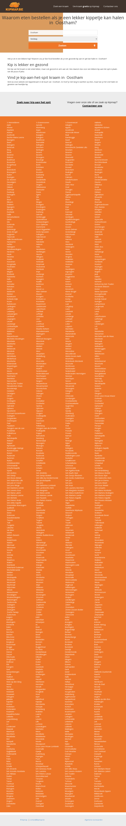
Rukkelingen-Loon (72, 455)
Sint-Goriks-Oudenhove (74, 478)
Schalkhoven (70, 460)
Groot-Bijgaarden (43, 229)
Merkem (97, 351)
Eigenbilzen (99, 194)
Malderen (10, 331)
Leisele (68, 314)
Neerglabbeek (100, 373)
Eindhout (9, 662)
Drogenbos (10, 659)
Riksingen (40, 445)
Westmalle (69, 577)
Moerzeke (40, 361)
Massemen (99, 334)
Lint (95, 721)
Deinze (9, 652)
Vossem (68, 552)
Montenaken (41, 363)
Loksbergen (99, 324)
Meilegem (98, 344)
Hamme (68, 239)
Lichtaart (68, 319)
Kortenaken (11, 709)
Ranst (67, 759)
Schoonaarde (12, 465)
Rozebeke (40, 453)
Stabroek (97, 774)
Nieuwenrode (70, 383)
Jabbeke (9, 699)
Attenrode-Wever (72, 132)
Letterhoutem (100, 316)
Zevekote (40, 607)
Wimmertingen (71, 590)
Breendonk (11, 170)
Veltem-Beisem (12, 535)
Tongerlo (10, 525)
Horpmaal (40, 264)
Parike (67, 423)
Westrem (39, 580)
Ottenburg (69, 413)
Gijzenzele (98, 219)
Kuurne (97, 711)
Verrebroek (69, 535)
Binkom (9, 157)
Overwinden (99, 421)
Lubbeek (68, 726)
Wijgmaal (69, 585)
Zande (97, 600)
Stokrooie (10, 515)
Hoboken (98, 257)
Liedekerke (98, 719)
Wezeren (39, 582)
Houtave (68, 264)
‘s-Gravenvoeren (42, 122)
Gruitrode (98, 232)
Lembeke (40, 316)
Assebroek (69, 130)
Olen (8, 746)
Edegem (68, 659)
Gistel (67, 672)
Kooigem (39, 296)
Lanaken (68, 714)
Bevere (39, 152)
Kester (97, 289)
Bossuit (97, 165)
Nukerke (97, 388)
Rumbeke (98, 455)
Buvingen (10, 177)
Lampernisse (99, 304)
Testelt (97, 518)
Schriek (97, 465)
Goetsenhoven (100, 222)
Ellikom (68, 662)
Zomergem (69, 801)
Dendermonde (71, 652)
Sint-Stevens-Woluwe (103, 500)
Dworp (68, 192)
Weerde (68, 570)
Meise (38, 731)
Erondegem (40, 207)
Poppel (39, 433)
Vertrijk (97, 535)
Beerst (97, 140)
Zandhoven (98, 796)
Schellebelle (40, 463)
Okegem (97, 393)
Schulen (39, 468)
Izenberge (40, 274)
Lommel (97, 724)
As (37, 624)
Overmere (40, 421)
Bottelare (40, 167)
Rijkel (67, 443)
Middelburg (40, 356)
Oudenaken (70, 416)
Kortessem (69, 709)
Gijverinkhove (41, 219)
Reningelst (98, 440)
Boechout (10, 639)
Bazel (67, 140)
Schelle (9, 766)
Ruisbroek (10, 455)
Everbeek (10, 212)
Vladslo (9, 542)
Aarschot (97, 617)
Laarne (38, 714)
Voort (67, 550)
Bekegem (10, 145)
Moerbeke (69, 358)
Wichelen (10, 793)
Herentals (39, 684)
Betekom (98, 150)
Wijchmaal (10, 585)
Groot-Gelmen (71, 229)
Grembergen (99, 227)
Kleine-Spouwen (101, 291)
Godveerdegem (42, 222)
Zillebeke (98, 610)
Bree (96, 644)
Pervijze (97, 426)
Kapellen (97, 279)
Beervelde (40, 142)
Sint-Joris (39, 483)
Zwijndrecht (99, 806)
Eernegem (10, 194)
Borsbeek (69, 642)
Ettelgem (98, 209)
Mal (96, 329)
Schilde (67, 766)
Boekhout (10, 160)
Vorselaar (98, 784)
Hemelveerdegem (13, 249)
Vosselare (40, 552)
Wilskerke (40, 590)
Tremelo (97, 781)
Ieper (38, 697)
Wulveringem (11, 600)
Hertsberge (99, 252)
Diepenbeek (69, 654)
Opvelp (68, 411)
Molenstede (11, 363)
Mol (7, 739)
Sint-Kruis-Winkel (101, 485)
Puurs (38, 759)
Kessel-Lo (40, 289)
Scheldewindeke (13, 463)
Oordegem (11, 401)
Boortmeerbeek (100, 639)
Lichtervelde (70, 719)
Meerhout (10, 731)
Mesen (97, 734)
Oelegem (69, 391)
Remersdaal (41, 440)
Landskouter (41, 306)
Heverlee (10, 257)
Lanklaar (10, 309)
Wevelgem (69, 791)
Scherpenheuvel (42, 766)
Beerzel (68, 142)
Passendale (99, 423)
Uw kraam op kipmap (86, 6)
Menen (97, 731)
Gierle (8, 219)
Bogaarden (69, 160)
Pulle (8, 436)
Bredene (68, 644)
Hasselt (39, 679)
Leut (38, 319)
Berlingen (40, 150)
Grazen (68, 227)
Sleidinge (39, 503)
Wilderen (39, 587)
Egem (38, 194)
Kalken (97, 276)
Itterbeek (10, 274)
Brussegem (11, 172)
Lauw (67, 309)
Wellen (38, 788)
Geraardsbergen (12, 672)
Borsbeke (69, 165)
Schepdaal (98, 463)
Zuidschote (11, 614)
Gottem (9, 227)
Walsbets (39, 562)
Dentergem (98, 652)
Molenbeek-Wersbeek (74, 361)
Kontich (68, 706)
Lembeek (10, 316)
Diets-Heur (69, 184)
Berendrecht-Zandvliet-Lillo (76, 147)
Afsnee (9, 127)
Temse (97, 776)
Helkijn (67, 682)
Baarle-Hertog (100, 624)
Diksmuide (10, 657)
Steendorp (10, 510)
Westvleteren (99, 580)
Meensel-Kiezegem (44, 339)
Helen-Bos (98, 247)
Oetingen (39, 393)
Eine (8, 197)
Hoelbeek (40, 259)
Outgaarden (11, 418)
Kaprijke (39, 701)
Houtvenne (40, 266)
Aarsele (39, 125)
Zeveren (97, 607)
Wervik (96, 788)
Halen (38, 677)
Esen (67, 209)
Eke (37, 197)
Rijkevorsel (69, 761)
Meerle (68, 341)
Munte (9, 371)
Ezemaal (68, 212)
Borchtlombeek (100, 162)
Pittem (67, 756)
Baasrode (98, 135)
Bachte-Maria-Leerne (15, 137)
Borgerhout (11, 165)
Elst (7, 664)
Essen (38, 664)
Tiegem (39, 520)
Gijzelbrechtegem (72, 219)
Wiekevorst (69, 582)
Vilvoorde (68, 784)
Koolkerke (69, 296)
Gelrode (39, 214)
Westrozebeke (71, 580)
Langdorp (69, 306)
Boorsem (69, 162)
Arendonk (10, 624)
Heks (38, 247)
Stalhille (68, 508)
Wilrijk (96, 587)
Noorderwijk (11, 388)
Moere (97, 358)
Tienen (9, 781)
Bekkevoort (98, 629)
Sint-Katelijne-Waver (102, 769)
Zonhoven (98, 801)
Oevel (67, 393)
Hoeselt (97, 689)
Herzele (97, 687)
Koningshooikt (100, 294)
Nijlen (67, 744)
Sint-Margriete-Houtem (74, 490)
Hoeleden (69, 259)
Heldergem (69, 247)
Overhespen (11, 421)
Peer (8, 756)
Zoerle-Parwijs (12, 612)
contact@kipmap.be (37, 820)
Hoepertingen (100, 259)
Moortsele (98, 363)
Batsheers (98, 137)
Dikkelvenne (41, 187)
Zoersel (39, 801)
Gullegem (40, 234)
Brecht (38, 644)
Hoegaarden (41, 689)
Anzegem (68, 622)
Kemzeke (10, 284)
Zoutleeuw (69, 803)
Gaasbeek (40, 667)
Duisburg (10, 192)
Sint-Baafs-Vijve (71, 473)
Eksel (8, 199)
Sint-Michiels (11, 498)
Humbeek (40, 269)
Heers (96, 679)
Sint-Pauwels (41, 498)
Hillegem (39, 257)
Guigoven (10, 234)
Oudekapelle (41, 416)
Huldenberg (69, 694)
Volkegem (69, 547)
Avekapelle (98, 132)
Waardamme (99, 557)
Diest (96, 654)
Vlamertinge (41, 542)
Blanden (97, 157)
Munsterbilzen (100, 368)
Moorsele (69, 363)
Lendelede (98, 716)
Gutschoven (70, 234)
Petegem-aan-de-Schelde (46, 428)
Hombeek (98, 262)
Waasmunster (70, 786)
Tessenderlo (70, 779)
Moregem (40, 366)
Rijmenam (10, 445)
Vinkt (67, 540)
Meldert (39, 346)
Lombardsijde (12, 326)
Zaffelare (39, 600)
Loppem (68, 326)
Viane (38, 537)
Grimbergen (40, 674)
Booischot (10, 162)
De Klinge (98, 177)
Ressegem (40, 443)
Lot (95, 326)
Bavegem (10, 140)
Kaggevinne (70, 276)
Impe (38, 271)
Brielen (39, 170)
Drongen (68, 189)
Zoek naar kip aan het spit (34, 102)
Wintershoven (12, 592)
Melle (67, 731)
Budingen (69, 172)
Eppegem (10, 207)
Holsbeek (10, 692)
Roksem (39, 448)
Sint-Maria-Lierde (43, 493)
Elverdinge (69, 202)
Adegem (68, 125)
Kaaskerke (10, 276)
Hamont (97, 239)
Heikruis (39, 244)
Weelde (39, 570)
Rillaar (67, 445)
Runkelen (69, 458)
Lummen (97, 726)
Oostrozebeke (70, 749)
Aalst (8, 125)
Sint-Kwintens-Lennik (15, 488)
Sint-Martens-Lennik (44, 495)
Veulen (9, 537)
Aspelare (10, 130)
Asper (38, 130)
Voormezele (41, 550)
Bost (8, 167)
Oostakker (40, 401)
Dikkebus (98, 184)
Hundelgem (70, 269)
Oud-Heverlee (70, 751)
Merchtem (10, 734)
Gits (8, 222)
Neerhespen (41, 376)
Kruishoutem (70, 711)
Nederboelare (41, 371)
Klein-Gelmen (41, 291)
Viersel (97, 537)
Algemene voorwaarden (94, 820)
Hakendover (41, 237)
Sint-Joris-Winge (13, 485)
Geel (8, 669)
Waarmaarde (41, 560)
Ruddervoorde (71, 453)
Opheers (10, 408)
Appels (68, 127)
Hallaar (68, 237)
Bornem (39, 642)
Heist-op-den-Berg (13, 682)
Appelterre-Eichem (101, 127)
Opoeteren (11, 411)
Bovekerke (98, 167)
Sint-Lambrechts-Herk (45, 488)
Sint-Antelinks (41, 473)
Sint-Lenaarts (99, 488)
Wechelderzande (13, 570)
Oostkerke (10, 403)
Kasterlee (68, 701)
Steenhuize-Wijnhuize (74, 510)
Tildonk (39, 523)
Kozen (9, 301)
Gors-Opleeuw (42, 224)
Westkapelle (11, 577)
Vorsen (97, 550)
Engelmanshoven (101, 204)
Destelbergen (41, 654)
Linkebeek (69, 721)
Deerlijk (68, 649)
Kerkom (68, 284)
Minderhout (11, 358)
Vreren (38, 555)
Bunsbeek (69, 647)
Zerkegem (10, 607)
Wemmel (68, 788)
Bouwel (68, 167)
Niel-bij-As (98, 381)
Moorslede (40, 739)
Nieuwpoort (40, 744)
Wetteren (39, 791)
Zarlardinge (69, 602)
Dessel (9, 654)
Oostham (98, 401)
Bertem (9, 634)
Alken (96, 619)
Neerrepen (69, 378)
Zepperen (98, 605)
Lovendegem (41, 726)
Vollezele (98, 547)
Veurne (38, 784)
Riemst (38, 761)
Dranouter (40, 189)
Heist (96, 244)
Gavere (97, 667)
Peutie (67, 428)
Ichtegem (10, 697)
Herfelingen (40, 252)
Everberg (39, 212)
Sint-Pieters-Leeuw (43, 774)
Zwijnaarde (99, 614)
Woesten (39, 592)
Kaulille (39, 281)
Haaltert (9, 677)
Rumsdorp (40, 458)
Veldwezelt (69, 532)
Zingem (9, 801)
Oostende (69, 746)
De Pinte (39, 649)
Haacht (97, 674)
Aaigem (9, 617)
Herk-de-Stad (99, 684)
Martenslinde (70, 334)
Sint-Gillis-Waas (71, 769)
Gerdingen (69, 217)
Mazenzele (69, 336)
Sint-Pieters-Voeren (44, 500)
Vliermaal (10, 545)
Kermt (38, 286)
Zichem (39, 610)
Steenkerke (99, 510)
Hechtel (68, 679)
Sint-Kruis (69, 485)
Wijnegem (69, 793)
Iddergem (98, 269)
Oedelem (10, 391)
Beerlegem (69, 627)
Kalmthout (40, 699)
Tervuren (39, 779)
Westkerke (40, 577)
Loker (67, 324)
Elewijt (97, 199)
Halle (96, 237)
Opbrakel (10, 406)
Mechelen (98, 729)
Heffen (9, 244)
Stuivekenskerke (13, 518)
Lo (7, 724)
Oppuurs (39, 411)
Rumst (96, 764)
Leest (96, 311)
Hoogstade (11, 264)
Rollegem (69, 448)
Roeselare (98, 761)
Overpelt (97, 754)
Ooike (38, 398)
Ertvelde (9, 209)
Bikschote (10, 637)
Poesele (68, 431)
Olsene (39, 396)
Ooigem (9, 398)
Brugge (9, 647)
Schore (39, 465)
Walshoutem (70, 562)
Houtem (97, 264)
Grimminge (11, 229)
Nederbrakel (70, 371)
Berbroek (10, 147)
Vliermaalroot (41, 545)
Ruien (96, 453)
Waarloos (10, 560)
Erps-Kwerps (99, 207)
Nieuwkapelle (99, 383)
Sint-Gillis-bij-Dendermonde (47, 478)
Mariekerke (99, 331)
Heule (8, 254)
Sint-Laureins (41, 771)
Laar (67, 304)
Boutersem (98, 642)
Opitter (68, 408)
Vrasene (97, 552)
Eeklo (96, 659)
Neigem (39, 381)
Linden (38, 321)
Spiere (38, 508)
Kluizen (39, 294)
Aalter (67, 617)
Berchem (39, 147)
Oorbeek (98, 398)
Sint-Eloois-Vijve (100, 475)
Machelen (69, 329)
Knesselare (69, 704)
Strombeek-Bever (101, 515)
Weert (96, 570)
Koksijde (39, 706)
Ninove (97, 744)
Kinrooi (9, 704)
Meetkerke (10, 344)
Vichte (67, 537)
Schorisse (69, 465)
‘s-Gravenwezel (71, 122)
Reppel (9, 443)
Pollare (97, 431)
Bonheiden (40, 639)
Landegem (10, 306)
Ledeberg (10, 311)
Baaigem (39, 135)
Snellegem (98, 505)
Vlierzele (68, 545)
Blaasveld (69, 157)
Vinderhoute (11, 540)
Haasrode (10, 237)
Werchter (98, 572)
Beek (38, 627)
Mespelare (40, 353)
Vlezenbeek (99, 542)
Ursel (67, 527)
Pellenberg (40, 426)
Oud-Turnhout (100, 751)
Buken (9, 175)
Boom (67, 639)
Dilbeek (39, 657)
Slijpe (67, 503)
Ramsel (68, 436)
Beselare (68, 150)
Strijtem (68, 515)
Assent (97, 130)
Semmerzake (70, 468)
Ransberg (40, 438)
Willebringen (70, 587)
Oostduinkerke (71, 401)
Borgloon (10, 642)
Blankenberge (70, 637)
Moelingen (69, 736)
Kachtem (39, 276)
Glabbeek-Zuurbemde (103, 672)
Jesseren (68, 274)
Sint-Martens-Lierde (73, 495)
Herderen (10, 252)
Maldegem (69, 729)
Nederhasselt (12, 373)
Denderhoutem (71, 179)
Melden (9, 346)
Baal (67, 135)
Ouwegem (69, 418)
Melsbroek (10, 349)
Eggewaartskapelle (72, 194)
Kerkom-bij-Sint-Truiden (104, 284)
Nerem (68, 381)
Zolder (38, 612)
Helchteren (40, 682)
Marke (9, 334)
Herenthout (69, 684)
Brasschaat (10, 644)
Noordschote (41, 388)
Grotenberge (70, 232)
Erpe (67, 207)
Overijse (68, 754)
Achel (67, 619)
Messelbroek (70, 353)
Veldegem (40, 532)
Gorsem (68, 224)
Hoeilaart (68, 689)
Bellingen (69, 145)
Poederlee (10, 431)
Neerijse (68, 376)
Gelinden (98, 212)
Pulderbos (98, 433)
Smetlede (40, 505)
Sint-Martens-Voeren (102, 495)
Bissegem (40, 157)
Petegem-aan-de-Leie (15, 428)
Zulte (8, 806)
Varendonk (40, 530)
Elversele (98, 202)
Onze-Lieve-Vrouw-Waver (104, 396)
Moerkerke (11, 361)
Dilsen (67, 657)
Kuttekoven (11, 304)
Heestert (98, 242)
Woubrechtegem (13, 597)
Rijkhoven (98, 443)
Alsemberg (40, 127)
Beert (8, 142)
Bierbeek (97, 634)
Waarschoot (40, 786)
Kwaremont (41, 304)
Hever (96, 254)
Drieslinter (98, 657)
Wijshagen (98, 585)
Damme (97, 647)
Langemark (99, 306)
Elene (67, 199)
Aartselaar (40, 619)
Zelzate (68, 798)
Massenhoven (12, 336)
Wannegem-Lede (72, 565)
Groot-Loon (99, 229)
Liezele (9, 321)
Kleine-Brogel (70, 291)
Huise (67, 266)
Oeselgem (10, 393)
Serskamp (98, 468)
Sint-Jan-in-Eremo (101, 480)
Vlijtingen (98, 545)
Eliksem (9, 202)
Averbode (10, 135)
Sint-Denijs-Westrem (73, 475)
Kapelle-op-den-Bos (102, 699)
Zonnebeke (10, 803)
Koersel (68, 294)
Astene (9, 132)
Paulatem (10, 426)
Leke (96, 314)
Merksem (10, 353)
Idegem (9, 271)
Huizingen (98, 266)
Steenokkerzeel (42, 776)
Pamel (38, 423)
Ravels (96, 759)
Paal (8, 423)
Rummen (10, 458)
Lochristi (39, 724)
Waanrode (40, 557)
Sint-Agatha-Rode (72, 470)
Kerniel (68, 286)
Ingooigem (69, 271)
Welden (9, 572)
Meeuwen (40, 344)
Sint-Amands (11, 769)
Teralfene (40, 518)
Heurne (39, 254)
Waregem (10, 788)
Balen (8, 627)
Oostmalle (40, 749)
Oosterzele (98, 746)
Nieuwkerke (11, 744)
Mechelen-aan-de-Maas (104, 336)
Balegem (39, 137)
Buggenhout (41, 647)
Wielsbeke (40, 793)
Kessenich (69, 289)
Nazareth (98, 739)
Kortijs (68, 299)
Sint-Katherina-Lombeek (46, 485)
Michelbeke (11, 356)
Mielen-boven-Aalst (73, 356)
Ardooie (97, 622)
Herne (8, 687)
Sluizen (97, 503)
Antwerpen (40, 622)
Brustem (39, 172)
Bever (38, 634)
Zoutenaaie (99, 612)
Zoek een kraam (60, 6)
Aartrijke (9, 619)
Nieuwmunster (42, 386)
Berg (96, 147)
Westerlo (10, 791)
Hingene (68, 257)
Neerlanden (99, 376)
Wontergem (41, 595)
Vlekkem (68, 542)
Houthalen (10, 266)
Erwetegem (40, 209)
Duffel (38, 659)
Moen (38, 358)
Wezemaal (10, 582)
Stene (8, 513)
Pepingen (39, 756)
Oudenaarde (11, 754)
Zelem (67, 605)
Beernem (98, 627)
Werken (9, 575)
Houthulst (98, 692)
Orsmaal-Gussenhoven (15, 413)
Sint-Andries (11, 473)
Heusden (68, 254)
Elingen (39, 202)
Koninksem (11, 296)
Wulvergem (99, 597)
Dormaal (10, 189)
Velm (96, 532)
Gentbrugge (41, 217)
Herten (68, 252)
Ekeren (68, 197)
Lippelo (97, 321)
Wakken (97, 560)
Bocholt (97, 637)
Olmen (9, 396)
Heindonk (69, 244)
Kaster (9, 281)
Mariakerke (69, 331)
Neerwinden (11, 381)
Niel (66, 741)
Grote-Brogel (11, 232)
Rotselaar (39, 764)
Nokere (97, 386)
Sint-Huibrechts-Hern (102, 478)
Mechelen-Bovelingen (15, 339)
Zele (37, 798)
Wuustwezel (70, 796)
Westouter (10, 580)
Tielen (67, 520)
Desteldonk (40, 182)
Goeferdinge (70, 222)
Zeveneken (69, 607)
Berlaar (68, 632)
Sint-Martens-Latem (102, 771)
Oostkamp (10, 749)
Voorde (9, 550)
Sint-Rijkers (69, 500)
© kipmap (23, 820)
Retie (8, 761)
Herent (9, 684)
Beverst (68, 155)
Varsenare (69, 530)
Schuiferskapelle (13, 468)
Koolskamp (99, 296)
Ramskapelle (99, 436)
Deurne (97, 182)
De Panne (10, 649)
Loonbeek (40, 326)
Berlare (97, 632)
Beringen (39, 632)
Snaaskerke (70, 505)
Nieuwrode (69, 386)
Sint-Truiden (70, 774)
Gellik (8, 214)
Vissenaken (99, 540)
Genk (67, 669)
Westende (98, 575)
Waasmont (69, 560)
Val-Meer (10, 530)
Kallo (8, 279)
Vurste (9, 557)
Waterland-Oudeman (15, 567)
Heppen (97, 249)
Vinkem (39, 540)
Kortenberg (40, 709)
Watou (68, 567)
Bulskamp (40, 175)
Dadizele (39, 177)
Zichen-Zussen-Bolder (74, 610)
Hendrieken (40, 249)
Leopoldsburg (11, 719)
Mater (38, 336)
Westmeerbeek (100, 577)
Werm (38, 575)
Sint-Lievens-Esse (13, 490)
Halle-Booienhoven (14, 239)
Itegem (97, 271)
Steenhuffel (40, 510)
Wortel (97, 595)
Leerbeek (69, 311)
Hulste (9, 269)
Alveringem (10, 622)
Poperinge (98, 756)
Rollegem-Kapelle (101, 448)
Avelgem (68, 624)
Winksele (98, 590)
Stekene (68, 776)
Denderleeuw (41, 652)
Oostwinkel (99, 403)
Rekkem (9, 440)
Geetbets (39, 669)
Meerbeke (10, 341)
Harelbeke (10, 679)
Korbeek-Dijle (12, 299)
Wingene (9, 796)
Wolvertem (69, 592)
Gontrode (10, 224)
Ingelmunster (70, 697)
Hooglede (39, 692)
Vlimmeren (10, 547)
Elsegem (97, 662)
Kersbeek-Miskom (101, 286)
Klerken (9, 294)
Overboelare (99, 418)
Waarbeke (69, 557)
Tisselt (68, 523)
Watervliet (40, 567)
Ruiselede (69, 764)
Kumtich (68, 301)
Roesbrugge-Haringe (14, 448)
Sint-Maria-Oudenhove (74, 493)
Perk (67, 426)
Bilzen (38, 637)
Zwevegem (69, 806)
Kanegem (40, 279)
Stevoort (68, 513)
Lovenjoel (10, 329)
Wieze (96, 582)
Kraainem (10, 711)
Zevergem (10, 610)
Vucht (96, 555)
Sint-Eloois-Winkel (13, 478)
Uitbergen (98, 525)
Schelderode (99, 460)
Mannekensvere (42, 331)
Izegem (97, 697)
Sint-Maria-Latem (13, 493)
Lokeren (68, 724)
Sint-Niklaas (11, 774)
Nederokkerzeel (42, 373)
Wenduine (69, 572)
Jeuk (96, 274)
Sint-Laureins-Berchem (74, 488)
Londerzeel (10, 726)
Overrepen (69, 421)
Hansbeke (40, 242)
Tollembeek (99, 523)
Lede (38, 716)
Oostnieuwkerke (71, 403)
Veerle (9, 532)
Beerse (9, 629)
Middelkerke (40, 736)
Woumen (39, 597)
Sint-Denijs (11, 475)
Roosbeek (69, 450)
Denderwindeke (100, 179)
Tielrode (97, 520)
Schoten (97, 766)
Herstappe (69, 687)
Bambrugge (70, 137)
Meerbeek (98, 339)
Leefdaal (39, 311)
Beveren (68, 152)
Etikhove (97, 664)
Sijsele (9, 470)
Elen (37, 199)
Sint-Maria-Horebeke (102, 490)
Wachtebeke (99, 786)
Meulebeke (10, 736)
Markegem (40, 334)
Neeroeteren (41, 378)
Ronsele (39, 450)
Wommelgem (41, 796)
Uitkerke (9, 527)
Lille (37, 721)
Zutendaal (40, 806)
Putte (8, 759)
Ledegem (68, 716)
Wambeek (10, 565)
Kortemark (98, 706)
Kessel (9, 289)
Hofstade (40, 262)
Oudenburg (40, 754)
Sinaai (38, 470)
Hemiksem (98, 682)
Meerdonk (40, 341)
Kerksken (10, 286)
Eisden (38, 662)
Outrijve (39, 418)
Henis (67, 249)
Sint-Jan (68, 480)
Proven (68, 433)
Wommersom (100, 592)
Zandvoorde (11, 602)
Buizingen (98, 172)
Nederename (99, 371)
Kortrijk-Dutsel (100, 299)
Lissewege (10, 324)
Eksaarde (98, 197)
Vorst (8, 552)
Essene (68, 664)
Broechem (69, 170)
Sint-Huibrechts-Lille (14, 480)
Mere (38, 351)
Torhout (68, 781)
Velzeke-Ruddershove (44, 535)
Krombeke (40, 301)
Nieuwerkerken (100, 741)
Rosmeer (98, 450)
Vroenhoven (70, 555)
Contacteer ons (110, 6)
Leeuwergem (11, 314)
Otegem (39, 413)
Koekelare (10, 706)
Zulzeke (39, 614)
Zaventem (10, 798)
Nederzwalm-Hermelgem (75, 373)
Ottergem (98, 413)
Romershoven (12, 450)
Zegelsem (40, 605)
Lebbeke (9, 716)
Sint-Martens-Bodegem (104, 493)
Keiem (67, 281)
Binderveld (98, 155)
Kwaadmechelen (13, 714)
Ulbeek (39, 527)
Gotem (97, 224)
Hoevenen (10, 262)
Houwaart (10, 694)
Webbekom (99, 567)
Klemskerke (40, 704)
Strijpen (39, 515)
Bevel (8, 152)
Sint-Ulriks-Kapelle (13, 503)
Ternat (9, 779)
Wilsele (9, 590)
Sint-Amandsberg (101, 470)
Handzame (11, 242)
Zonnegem (69, 612)
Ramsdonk (40, 436)
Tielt (8, 523)
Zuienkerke (98, 803)
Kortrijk (97, 709)
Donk (96, 187)
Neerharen (10, 376)
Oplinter (97, 408)
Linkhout (68, 321)
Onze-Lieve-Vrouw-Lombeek (47, 746)
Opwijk (38, 751)
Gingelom (39, 672)
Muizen (97, 366)
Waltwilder (98, 562)
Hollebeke (69, 262)
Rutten (9, 460)
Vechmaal (98, 530)
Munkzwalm (70, 368)
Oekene (39, 391)
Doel (67, 187)
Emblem (9, 204)
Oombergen (70, 398)
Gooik (8, 674)
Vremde (9, 555)
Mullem (39, 368)
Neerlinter (10, 378)
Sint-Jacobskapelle (43, 480)
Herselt (38, 687)
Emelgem (40, 204)
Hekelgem (10, 247)
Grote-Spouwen (42, 232)
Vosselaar (10, 786)
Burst (96, 175)
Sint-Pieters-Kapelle (73, 498)
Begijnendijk (70, 629)
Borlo (38, 165)
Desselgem (11, 182)
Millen (96, 356)
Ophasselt (98, 406)
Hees (67, 242)
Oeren (97, 391)
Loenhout (40, 324)
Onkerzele (69, 396)
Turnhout (10, 784)
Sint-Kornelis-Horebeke (15, 771)
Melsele (39, 349)
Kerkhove (40, 284)
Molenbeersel (100, 361)
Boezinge (40, 160)
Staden (9, 776)
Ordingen (98, 411)
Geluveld (68, 214)
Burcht (68, 175)
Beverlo (39, 155)
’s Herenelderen (12, 122)
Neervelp (98, 378)
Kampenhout (70, 699)
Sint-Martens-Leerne (14, 495)
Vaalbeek (98, 527)
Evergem (9, 667)
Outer (96, 416)
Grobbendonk (70, 674)
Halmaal (39, 239)
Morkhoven (70, 366)
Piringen (97, 428)
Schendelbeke (70, 463)
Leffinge (39, 314)
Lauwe (97, 309)
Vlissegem (40, 547)
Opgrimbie (69, 406)
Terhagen (69, 518)
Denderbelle (41, 179)
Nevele (38, 741)
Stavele (97, 508)
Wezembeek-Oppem (102, 791)
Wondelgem (11, 595)
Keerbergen (98, 701)
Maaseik (9, 729)
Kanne (67, 279)
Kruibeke (39, 711)
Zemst (96, 798)
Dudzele (97, 189)
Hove (38, 694)
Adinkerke (98, 125)
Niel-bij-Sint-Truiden (14, 383)
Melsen (68, 349)
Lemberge (69, 316)
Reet (67, 438)
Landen (97, 714)
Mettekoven (99, 353)
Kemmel (97, 281)
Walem (9, 562)
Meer (67, 339)
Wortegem (69, 595)
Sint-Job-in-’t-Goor (13, 483)
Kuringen (98, 301)
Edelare (97, 192)
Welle (38, 572)
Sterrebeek (40, 513)
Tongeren (39, 781)
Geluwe (97, 214)
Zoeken (62, 45)
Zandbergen (70, 600)
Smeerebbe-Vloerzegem (16, 505)
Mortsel (68, 739)
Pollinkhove (11, 433)
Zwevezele (69, 614)
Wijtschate (10, 587)
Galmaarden (70, 667)
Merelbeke (40, 734)
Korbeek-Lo (41, 299)
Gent (96, 669)
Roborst (97, 445)
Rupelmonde (99, 458)
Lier (7, 721)
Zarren (97, 602)
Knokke (97, 704)
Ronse (8, 764)
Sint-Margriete (42, 490)
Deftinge (97, 649)
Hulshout (97, 694)
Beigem (97, 142)
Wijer (38, 585)
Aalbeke (97, 122)
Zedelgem (10, 605)
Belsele (97, 145)
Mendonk (10, 351)
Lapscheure (40, 309)
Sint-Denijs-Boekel (43, 475)
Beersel (39, 629)
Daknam (68, 177)
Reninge (68, 440)
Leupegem (10, 319)
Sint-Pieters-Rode (13, 500)
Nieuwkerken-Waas (14, 386)
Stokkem (98, 513)
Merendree (69, 351)
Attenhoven (40, 132)
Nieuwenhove (41, 383)
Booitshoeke (41, 162)
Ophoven (39, 408)
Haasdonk (98, 234)
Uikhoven (69, 525)
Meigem (68, 344)
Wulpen (68, 597)
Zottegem (40, 803)
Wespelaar (69, 575)
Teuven (9, 520)
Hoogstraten (70, 692)
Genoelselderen (12, 217)
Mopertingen (11, 366)
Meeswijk (98, 341)
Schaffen (39, 460)
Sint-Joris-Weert (100, 483)
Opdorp (39, 406)
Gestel (97, 217)
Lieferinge (98, 319)
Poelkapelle (40, 431)
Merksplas (69, 734)
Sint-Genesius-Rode (43, 769)
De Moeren (11, 179)
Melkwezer (98, 346)
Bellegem (40, 145)
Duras (38, 192)
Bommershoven (101, 160)
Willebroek (98, 793)
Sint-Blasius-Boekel (102, 473)
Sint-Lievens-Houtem (73, 771)
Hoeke (9, 259)
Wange (39, 565)
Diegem (39, 184)
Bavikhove (40, 140)
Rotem (9, 453)
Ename (68, 204)
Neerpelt (9, 741)
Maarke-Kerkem (42, 329)
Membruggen (99, 349)
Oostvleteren (99, 749)
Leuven (38, 719)
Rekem (97, 438)
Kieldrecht (10, 291)
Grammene (40, 227)
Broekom (98, 170)
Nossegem (69, 388)
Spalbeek (10, 508)
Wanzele (97, 565)
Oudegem (10, 416)
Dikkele (9, 187)
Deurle (68, 182)
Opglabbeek (11, 751)
